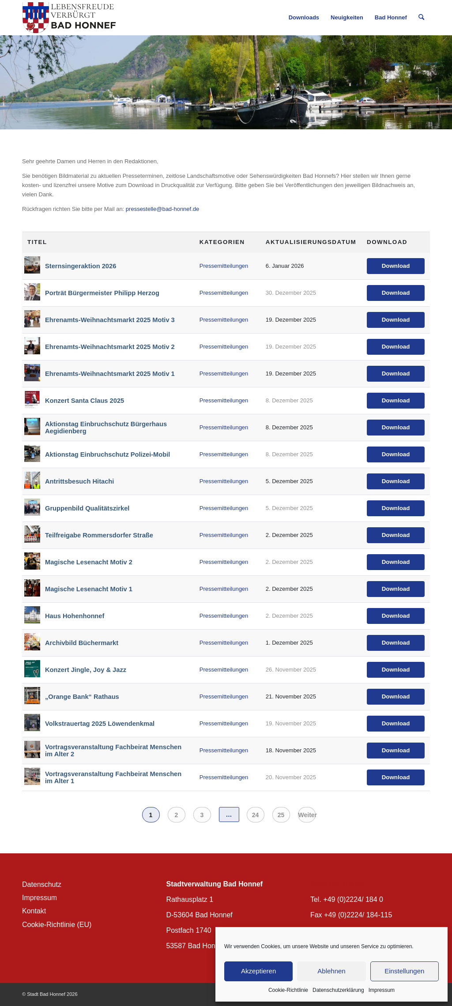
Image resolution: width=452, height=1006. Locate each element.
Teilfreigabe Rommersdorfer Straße (99, 535)
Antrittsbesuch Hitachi (79, 481)
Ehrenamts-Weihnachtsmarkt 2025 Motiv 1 (110, 373)
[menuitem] (304, 17)
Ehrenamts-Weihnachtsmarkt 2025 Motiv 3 (110, 319)
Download (396, 266)
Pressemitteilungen (224, 266)
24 (255, 814)
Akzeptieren (258, 971)
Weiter (307, 814)
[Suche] (421, 17)
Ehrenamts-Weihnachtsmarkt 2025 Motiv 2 (110, 346)
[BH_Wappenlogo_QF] (69, 17)
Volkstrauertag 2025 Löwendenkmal (99, 723)
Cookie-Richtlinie (288, 990)
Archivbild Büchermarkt (81, 642)
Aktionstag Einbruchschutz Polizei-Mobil (107, 454)
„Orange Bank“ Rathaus (82, 696)
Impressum (382, 990)
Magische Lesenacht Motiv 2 (88, 562)
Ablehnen (331, 971)
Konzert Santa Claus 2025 (84, 400)
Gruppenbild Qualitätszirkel (87, 508)
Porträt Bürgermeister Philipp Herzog (102, 293)
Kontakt (34, 911)
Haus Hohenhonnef (74, 615)
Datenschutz (41, 884)
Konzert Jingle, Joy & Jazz (85, 669)
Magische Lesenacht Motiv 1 (88, 589)
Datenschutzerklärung (338, 990)
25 (281, 814)
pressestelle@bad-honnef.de (162, 209)
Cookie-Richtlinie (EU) (56, 924)
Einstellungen (404, 971)
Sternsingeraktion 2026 (80, 266)
